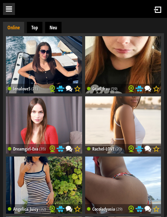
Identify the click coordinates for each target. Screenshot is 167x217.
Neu (53, 27)
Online (13, 27)
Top (34, 27)
